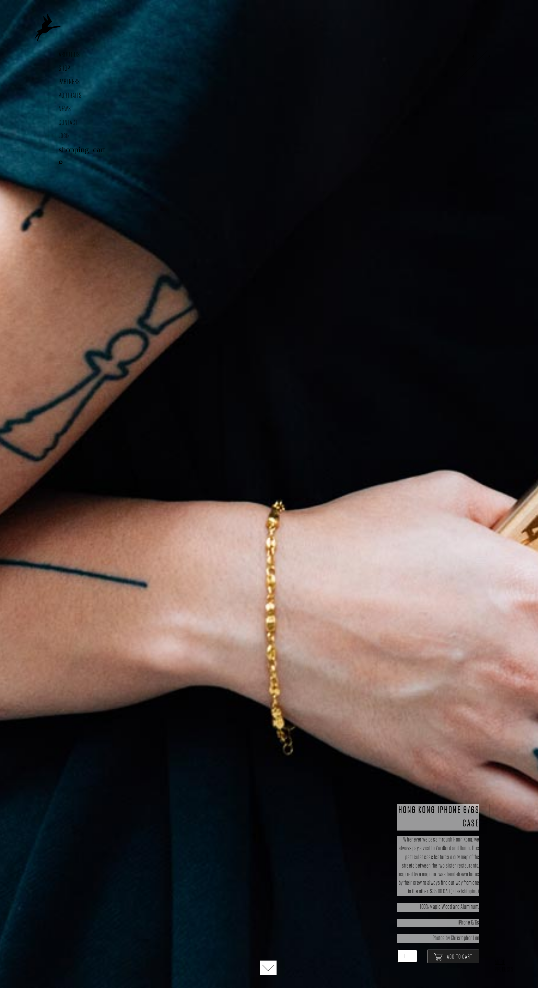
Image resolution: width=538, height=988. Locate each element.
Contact (68, 122)
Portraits (70, 95)
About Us (69, 54)
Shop (64, 68)
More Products (504, 966)
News (65, 109)
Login (64, 136)
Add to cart (453, 956)
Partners (69, 81)
